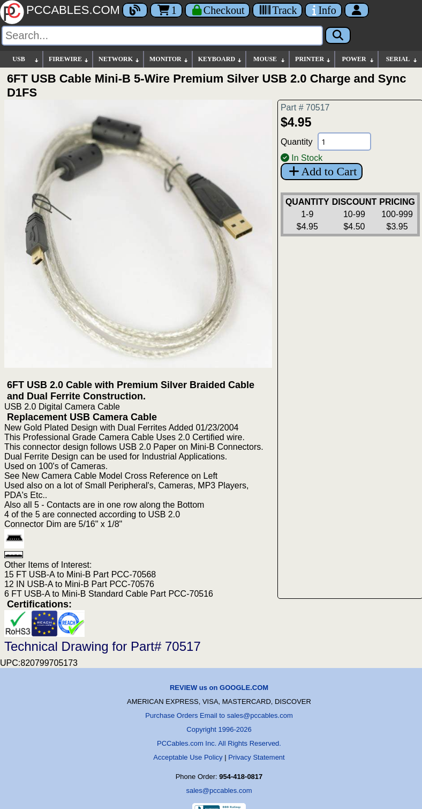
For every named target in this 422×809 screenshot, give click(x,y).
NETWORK (119, 59)
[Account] (356, 10)
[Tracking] (277, 10)
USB (26, 59)
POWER (358, 59)
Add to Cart (322, 171)
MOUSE (269, 59)
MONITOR (169, 59)
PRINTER (313, 59)
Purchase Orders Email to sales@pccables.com (218, 715)
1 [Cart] (166, 10)
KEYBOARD (220, 59)
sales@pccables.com (219, 790)
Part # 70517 (305, 107)
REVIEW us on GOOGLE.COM (219, 688)
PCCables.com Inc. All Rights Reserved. (219, 743)
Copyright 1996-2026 (218, 729)
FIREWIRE (69, 59)
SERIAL (402, 59)
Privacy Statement (256, 757)
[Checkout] (218, 10)
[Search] (162, 36)
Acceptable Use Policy (187, 757)
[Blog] (135, 10)
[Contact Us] (323, 10)
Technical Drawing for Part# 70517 (102, 646)
